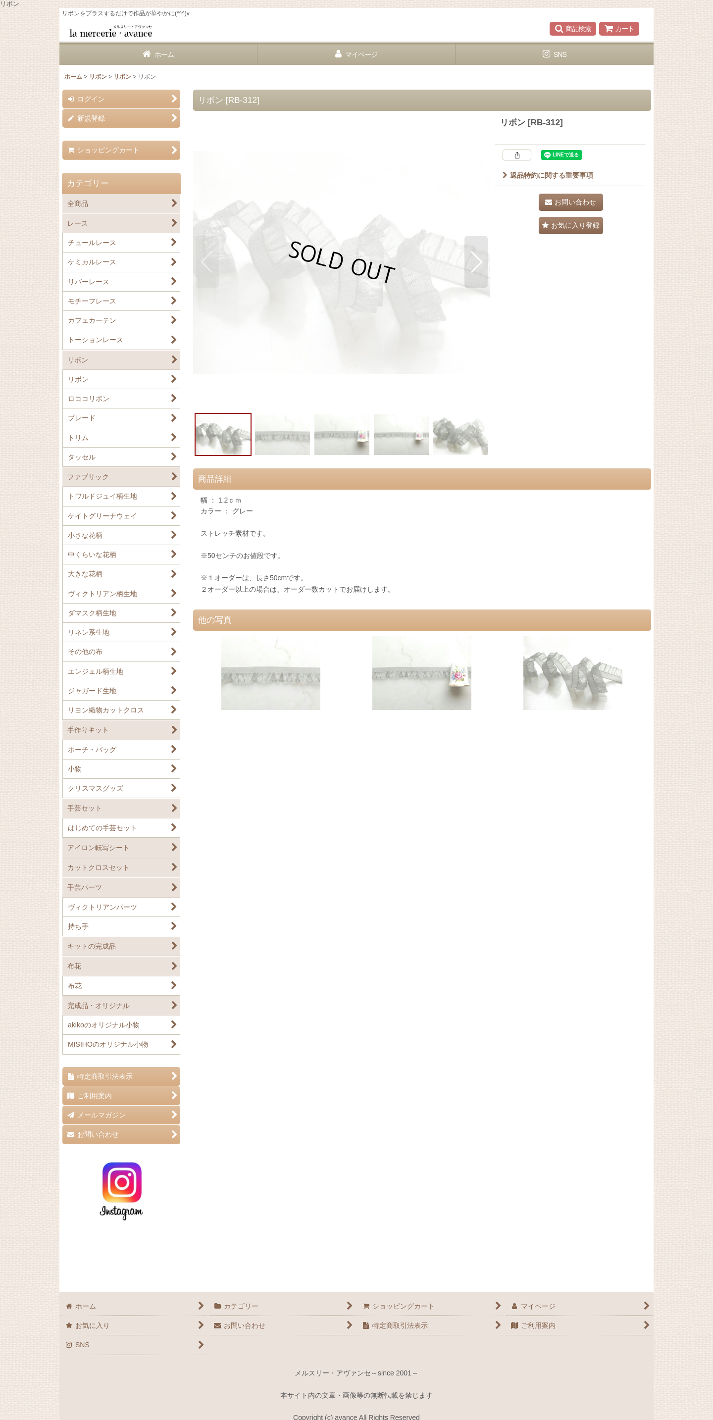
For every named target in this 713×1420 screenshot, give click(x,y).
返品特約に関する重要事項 (548, 175)
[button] (573, 29)
